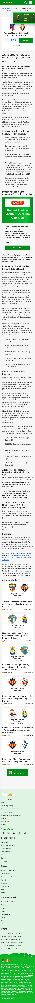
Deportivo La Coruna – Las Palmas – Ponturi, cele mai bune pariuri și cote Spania (17, 730)
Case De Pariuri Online (8, 902)
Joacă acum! (17, 248)
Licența (3, 802)
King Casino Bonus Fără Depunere (12, 942)
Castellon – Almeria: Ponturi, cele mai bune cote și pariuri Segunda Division (17, 698)
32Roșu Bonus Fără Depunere (11, 946)
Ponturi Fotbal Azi (7, 852)
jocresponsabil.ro (11, 994)
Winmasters (5, 924)
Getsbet (3, 917)
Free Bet (4, 905)
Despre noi (5, 821)
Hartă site (4, 824)
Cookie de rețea (6, 812)
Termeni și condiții (7, 806)
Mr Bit (3, 892)
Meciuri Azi (4, 842)
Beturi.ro (3, 964)
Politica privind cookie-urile (10, 809)
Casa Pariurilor (6, 914)
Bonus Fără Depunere (8, 870)
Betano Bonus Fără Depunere (11, 939)
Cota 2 (3, 858)
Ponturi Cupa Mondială (8, 845)
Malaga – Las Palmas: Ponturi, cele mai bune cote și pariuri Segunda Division (15, 635)
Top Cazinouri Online (8, 877)
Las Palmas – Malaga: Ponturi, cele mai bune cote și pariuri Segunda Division (15, 667)
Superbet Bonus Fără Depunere (11, 933)
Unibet (3, 908)
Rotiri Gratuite (5, 874)
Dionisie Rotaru (8, 61)
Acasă (4, 8)
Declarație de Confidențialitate (11, 815)
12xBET (3, 921)
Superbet (4, 883)
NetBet (3, 880)
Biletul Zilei (4, 855)
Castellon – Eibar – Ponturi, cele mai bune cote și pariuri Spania (16, 760)
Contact (4, 818)
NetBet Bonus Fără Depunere (11, 936)
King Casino (5, 886)
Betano (3, 911)
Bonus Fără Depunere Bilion (10, 949)
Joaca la (25, 40)
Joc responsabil (6, 799)
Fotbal (15, 8)
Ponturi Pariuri (6, 848)
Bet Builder (4, 861)
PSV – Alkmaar (16, 555)
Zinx (2, 889)
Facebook (27, 573)
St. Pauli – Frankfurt (14, 557)
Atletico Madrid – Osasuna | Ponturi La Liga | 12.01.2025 (16, 34)
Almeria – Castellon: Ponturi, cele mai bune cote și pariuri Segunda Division (17, 604)
